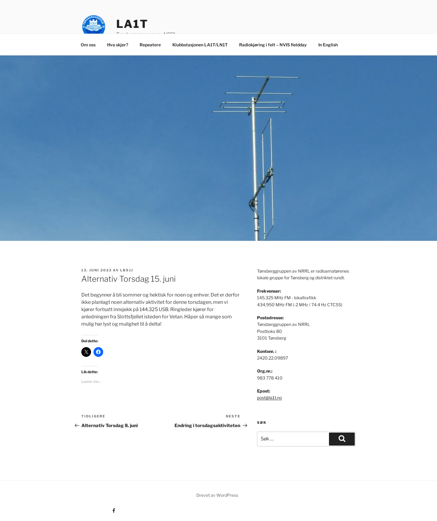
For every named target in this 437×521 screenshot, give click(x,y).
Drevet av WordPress (217, 495)
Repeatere (150, 44)
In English (328, 44)
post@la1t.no (269, 397)
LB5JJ (126, 270)
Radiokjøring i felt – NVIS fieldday (273, 44)
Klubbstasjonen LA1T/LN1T (200, 44)
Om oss (88, 44)
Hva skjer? (117, 44)
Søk (261, 422)
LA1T (132, 24)
